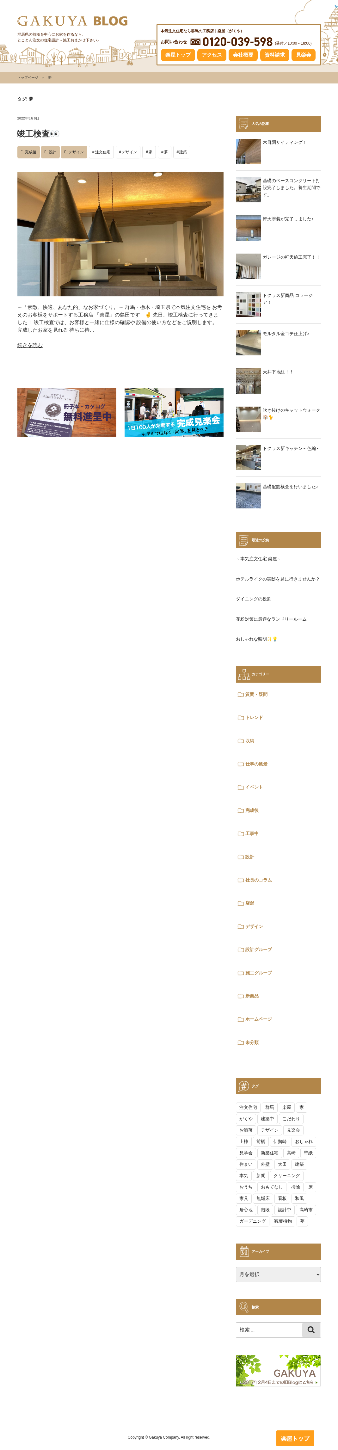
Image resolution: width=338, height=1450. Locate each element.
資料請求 (275, 55)
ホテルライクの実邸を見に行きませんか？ (278, 578)
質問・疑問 (256, 694)
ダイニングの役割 (253, 598)
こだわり (291, 1118)
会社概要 (243, 55)
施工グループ (258, 972)
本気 (243, 1175)
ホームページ (258, 1019)
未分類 (252, 1042)
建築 (183, 152)
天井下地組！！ (278, 371)
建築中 (267, 1118)
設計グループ (258, 949)
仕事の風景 (256, 763)
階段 (265, 1209)
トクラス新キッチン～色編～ (291, 448)
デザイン (76, 152)
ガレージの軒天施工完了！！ (291, 257)
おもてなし (272, 1186)
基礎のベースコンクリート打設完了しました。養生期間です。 (291, 187)
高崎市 (306, 1209)
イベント (254, 787)
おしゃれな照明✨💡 (257, 639)
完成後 (30, 152)
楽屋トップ (178, 55)
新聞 (260, 1175)
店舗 (249, 903)
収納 (249, 740)
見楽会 (303, 55)
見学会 (246, 1152)
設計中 (284, 1209)
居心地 (246, 1209)
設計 (52, 152)
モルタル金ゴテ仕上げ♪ (286, 333)
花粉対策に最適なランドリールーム (271, 619)
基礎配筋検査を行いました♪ (290, 486)
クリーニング (286, 1175)
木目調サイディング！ (285, 142)
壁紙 (308, 1152)
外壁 (265, 1164)
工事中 (252, 833)
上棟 (243, 1141)
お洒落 (246, 1130)
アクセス (212, 55)
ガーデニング (252, 1221)
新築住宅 (270, 1152)
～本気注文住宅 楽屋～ (258, 558)
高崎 (291, 1152)
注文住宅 (102, 152)
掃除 (295, 1186)
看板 (282, 1198)
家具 (243, 1198)
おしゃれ (304, 1141)
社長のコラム (258, 879)
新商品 (252, 995)
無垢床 (263, 1198)
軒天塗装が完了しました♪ (288, 218)
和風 (299, 1198)
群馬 (269, 1107)
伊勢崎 (280, 1141)
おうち (246, 1186)
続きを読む (30, 345)
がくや (246, 1118)
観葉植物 (283, 1221)
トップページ (27, 77)
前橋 (260, 1141)
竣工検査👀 (38, 133)
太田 (282, 1164)
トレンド (254, 717)
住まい (246, 1164)
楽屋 (286, 1107)
